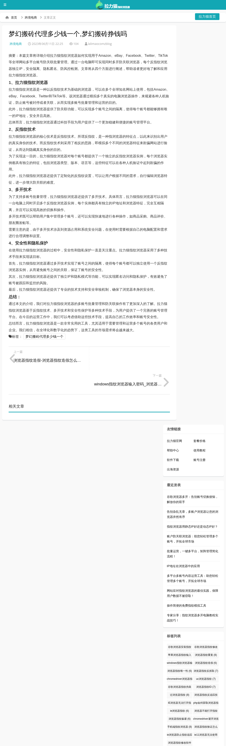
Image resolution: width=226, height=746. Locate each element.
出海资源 (173, 445)
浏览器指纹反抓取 (206, 647)
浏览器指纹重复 (206, 631)
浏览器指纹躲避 (180, 695)
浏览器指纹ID (206, 663)
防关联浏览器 (113, 735)
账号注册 (199, 436)
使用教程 (199, 426)
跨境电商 (31, 17)
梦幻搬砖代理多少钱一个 (44, 336)
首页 (14, 17)
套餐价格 (199, 417)
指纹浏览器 (140, 735)
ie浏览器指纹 (179, 687)
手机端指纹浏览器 (179, 703)
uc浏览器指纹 (206, 655)
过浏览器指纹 (179, 671)
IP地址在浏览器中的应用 (183, 542)
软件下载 (173, 436)
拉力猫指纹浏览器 (17, 735)
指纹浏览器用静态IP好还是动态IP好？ (192, 503)
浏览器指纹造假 (206, 639)
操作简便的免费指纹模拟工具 (186, 582)
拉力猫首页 (207, 16)
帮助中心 (173, 426)
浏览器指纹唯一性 (179, 647)
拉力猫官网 (174, 417)
